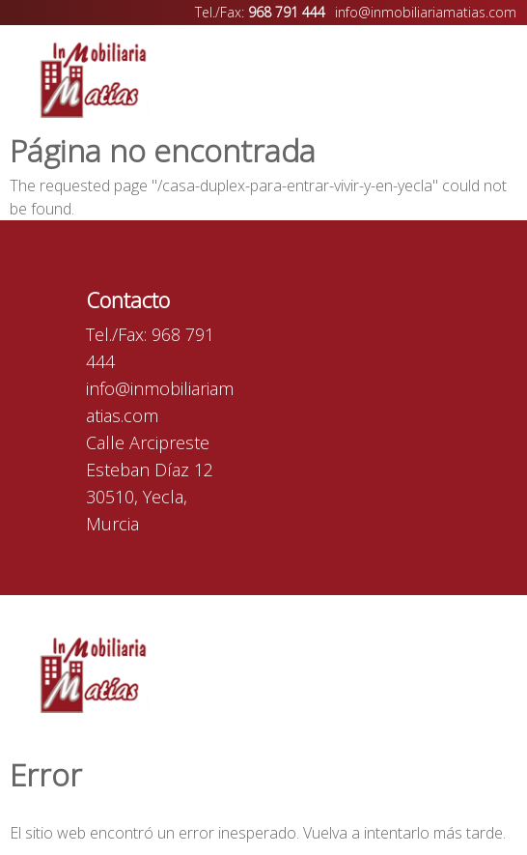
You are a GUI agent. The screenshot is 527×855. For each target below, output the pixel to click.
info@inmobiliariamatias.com (425, 12)
